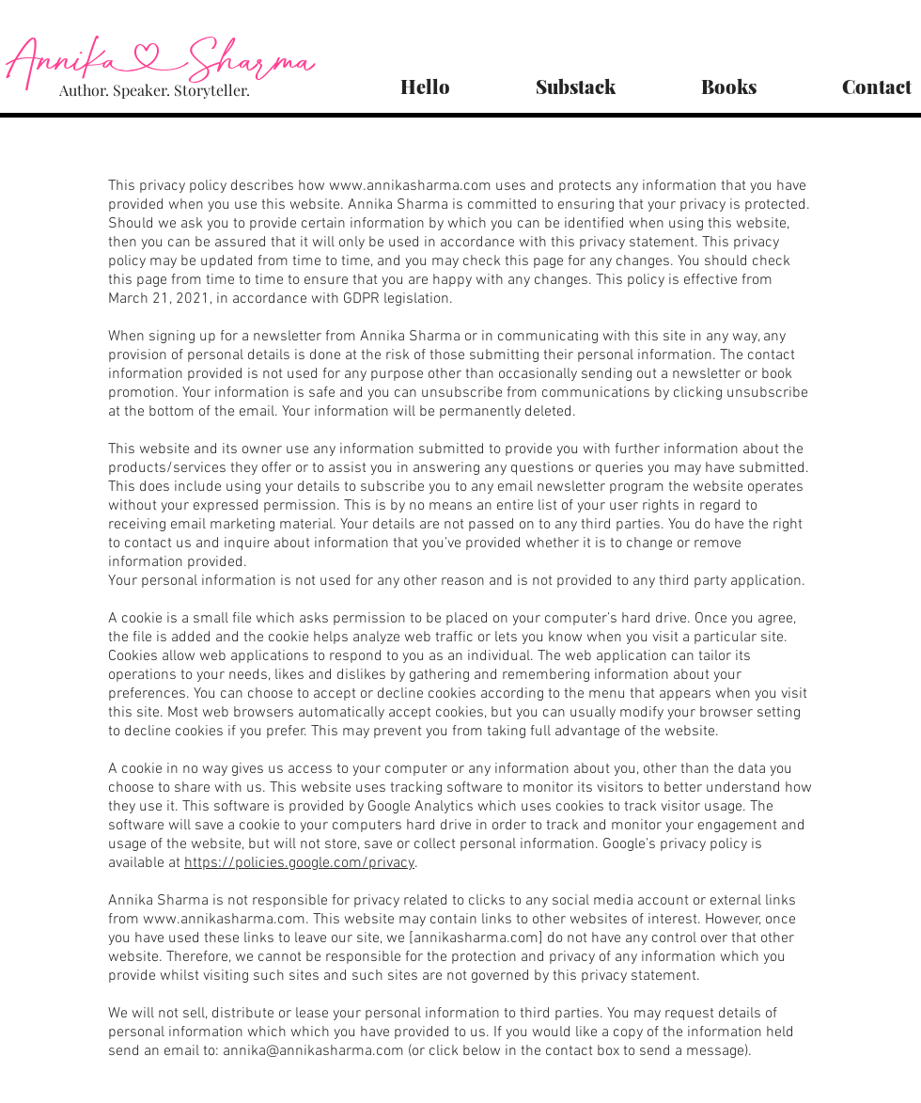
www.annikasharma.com (410, 186)
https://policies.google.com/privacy (299, 863)
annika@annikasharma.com (313, 1051)
